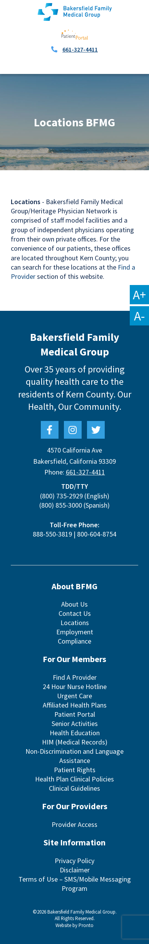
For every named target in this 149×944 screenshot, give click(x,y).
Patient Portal (74, 714)
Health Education (75, 732)
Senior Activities (75, 723)
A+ (139, 295)
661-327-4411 (80, 49)
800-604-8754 (96, 534)
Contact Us (75, 613)
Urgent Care (74, 695)
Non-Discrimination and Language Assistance (74, 756)
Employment (74, 631)
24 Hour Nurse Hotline (75, 686)
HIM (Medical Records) (74, 742)
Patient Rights (74, 769)
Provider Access (74, 824)
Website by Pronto (74, 925)
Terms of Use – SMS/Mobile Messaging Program (74, 884)
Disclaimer (75, 869)
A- (139, 316)
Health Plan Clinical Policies (74, 779)
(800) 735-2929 (61, 495)
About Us (74, 604)
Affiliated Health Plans (75, 705)
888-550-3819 (52, 534)
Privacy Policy (74, 860)
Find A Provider (75, 677)
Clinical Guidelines (74, 788)
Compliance (74, 641)
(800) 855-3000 (60, 505)
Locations (74, 622)
